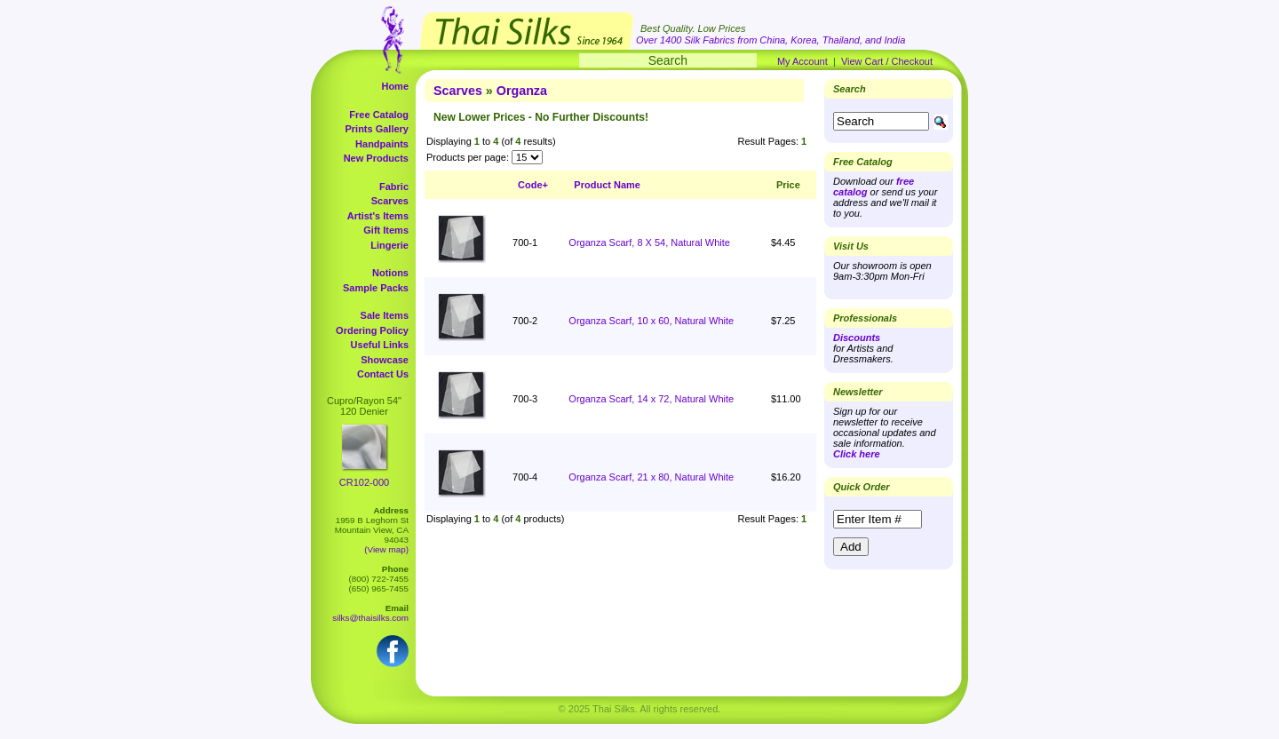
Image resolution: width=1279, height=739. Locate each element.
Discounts (856, 337)
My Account (802, 61)
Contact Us (383, 374)
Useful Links (380, 344)
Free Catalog (379, 114)
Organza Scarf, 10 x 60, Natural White (651, 320)
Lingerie (389, 245)
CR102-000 (364, 482)
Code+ (533, 184)
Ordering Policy (372, 330)
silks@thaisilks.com (370, 618)
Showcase (385, 359)
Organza (522, 90)
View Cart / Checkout (887, 61)
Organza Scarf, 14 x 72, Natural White (651, 398)
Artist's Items (378, 216)
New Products (376, 158)
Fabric (394, 186)
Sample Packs (376, 287)
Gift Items (386, 230)
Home (395, 86)
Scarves (390, 200)
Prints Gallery (377, 128)
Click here (856, 454)
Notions (390, 272)
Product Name (607, 184)
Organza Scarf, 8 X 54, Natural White (649, 242)
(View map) (386, 549)
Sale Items (385, 315)
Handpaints (382, 144)
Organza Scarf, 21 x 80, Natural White (651, 477)
